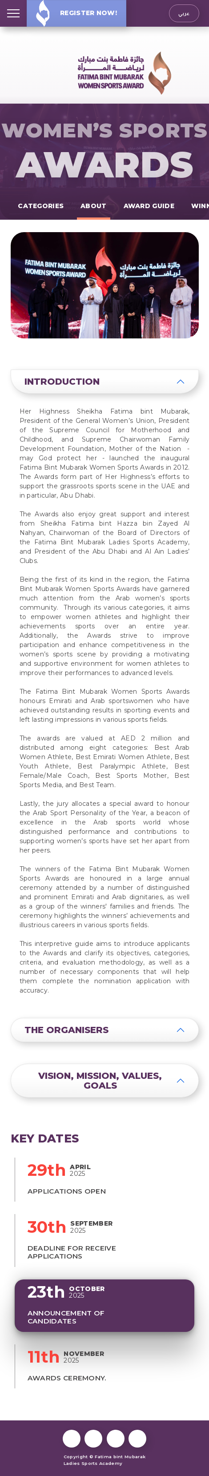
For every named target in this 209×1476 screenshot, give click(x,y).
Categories (41, 206)
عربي (183, 13)
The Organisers (66, 1030)
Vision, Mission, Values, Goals (100, 1080)
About (93, 206)
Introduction (62, 381)
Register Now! (76, 13)
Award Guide (149, 206)
